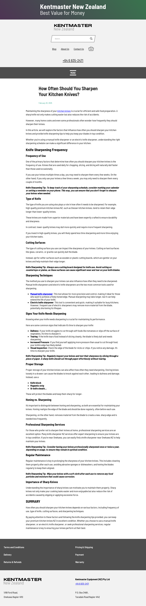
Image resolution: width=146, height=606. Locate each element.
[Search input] (72, 39)
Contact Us (79, 48)
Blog (54, 48)
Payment (79, 554)
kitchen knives (64, 110)
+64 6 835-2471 (73, 60)
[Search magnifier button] (91, 39)
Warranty (79, 562)
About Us (65, 48)
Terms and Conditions (14, 547)
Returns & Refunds (13, 562)
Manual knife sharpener (41, 293)
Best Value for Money (73, 9)
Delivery (8, 554)
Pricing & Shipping (84, 547)
